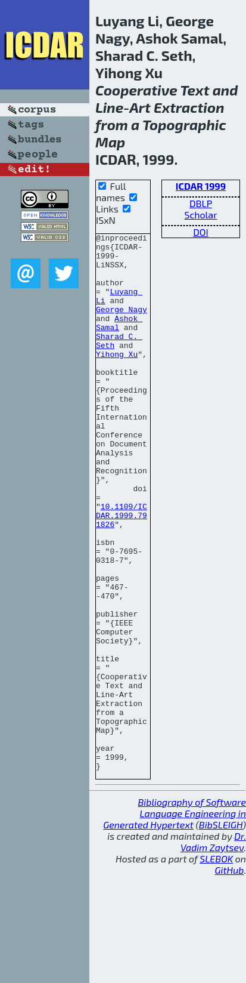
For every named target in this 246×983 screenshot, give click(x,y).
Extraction (189, 107)
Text (195, 89)
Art (140, 107)
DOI (200, 232)
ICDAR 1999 (201, 186)
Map (110, 141)
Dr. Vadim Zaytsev (213, 949)
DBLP (200, 203)
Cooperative (136, 89)
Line (109, 107)
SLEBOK (216, 966)
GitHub (229, 977)
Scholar (200, 214)
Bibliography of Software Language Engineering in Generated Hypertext (174, 921)
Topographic (184, 124)
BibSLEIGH (220, 932)
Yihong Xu (117, 379)
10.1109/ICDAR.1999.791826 (121, 572)
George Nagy (121, 325)
